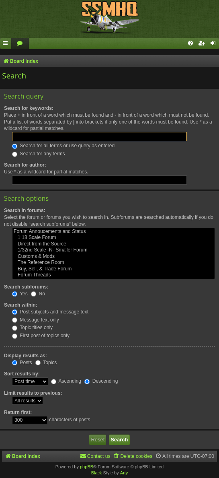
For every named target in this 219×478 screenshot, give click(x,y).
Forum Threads (113, 275)
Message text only (35, 320)
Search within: (20, 305)
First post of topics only (41, 335)
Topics (46, 362)
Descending (101, 381)
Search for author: (25, 165)
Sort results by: (22, 374)
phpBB (86, 466)
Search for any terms (38, 154)
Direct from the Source (113, 244)
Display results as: (25, 355)
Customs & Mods (113, 256)
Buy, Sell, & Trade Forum (113, 269)
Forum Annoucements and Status (113, 232)
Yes (20, 294)
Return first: (18, 412)
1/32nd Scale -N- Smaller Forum (113, 250)
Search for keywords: (28, 108)
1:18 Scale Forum (113, 238)
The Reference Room (113, 263)
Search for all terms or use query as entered (63, 145)
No (38, 294)
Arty (124, 472)
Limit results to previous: (33, 393)
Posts (22, 362)
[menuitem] (20, 43)
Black (96, 472)
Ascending (66, 381)
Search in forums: (24, 210)
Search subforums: (26, 287)
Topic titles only (32, 327)
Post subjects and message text (50, 312)
